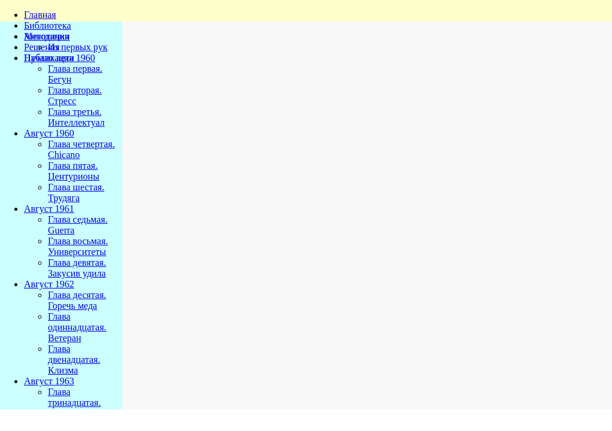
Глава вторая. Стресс (75, 95)
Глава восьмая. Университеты (78, 246)
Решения (42, 47)
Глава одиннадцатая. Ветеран (77, 327)
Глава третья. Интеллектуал (76, 117)
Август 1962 (49, 284)
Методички (47, 36)
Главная (40, 15)
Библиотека (47, 25)
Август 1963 (49, 381)
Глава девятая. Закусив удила (77, 267)
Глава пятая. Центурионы (73, 170)
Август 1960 (49, 133)
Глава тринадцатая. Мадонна (74, 402)
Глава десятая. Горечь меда (77, 300)
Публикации (49, 58)
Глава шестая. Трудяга (76, 192)
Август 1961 (49, 209)
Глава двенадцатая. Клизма (74, 359)
